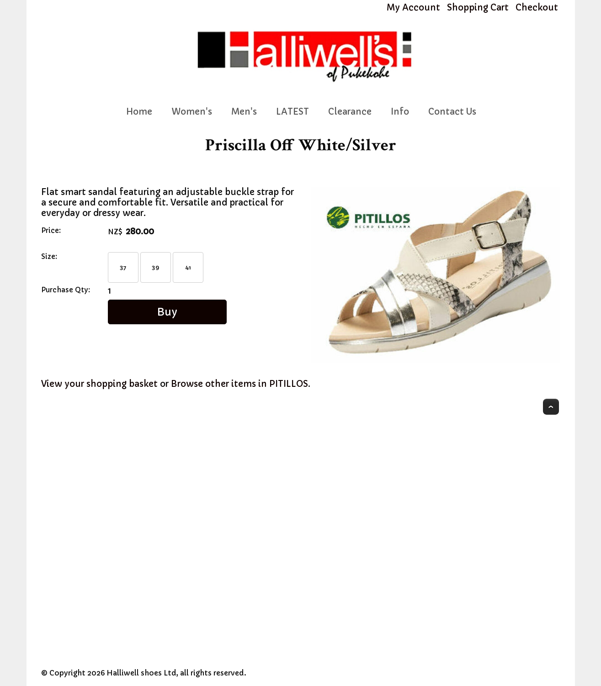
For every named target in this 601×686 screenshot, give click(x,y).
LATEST (292, 111)
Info (400, 111)
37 (123, 267)
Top (551, 407)
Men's (244, 111)
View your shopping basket (99, 384)
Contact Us (452, 111)
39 (155, 267)
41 (188, 267)
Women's (191, 111)
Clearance (350, 111)
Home (139, 111)
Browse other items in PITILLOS (239, 384)
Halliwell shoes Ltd (141, 673)
